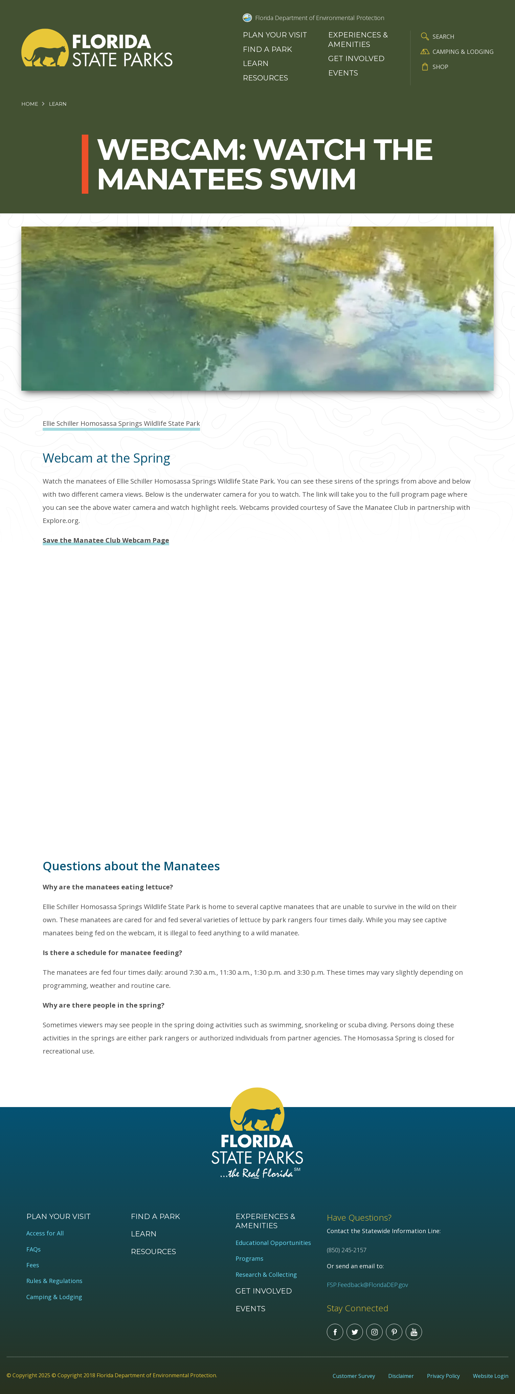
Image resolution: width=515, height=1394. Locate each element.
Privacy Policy (443, 1376)
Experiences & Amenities (358, 40)
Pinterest (394, 1332)
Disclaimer (401, 1376)
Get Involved (356, 58)
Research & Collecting (266, 1274)
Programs (249, 1258)
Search (443, 36)
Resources (265, 78)
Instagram (374, 1332)
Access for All (45, 1233)
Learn (256, 63)
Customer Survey (354, 1376)
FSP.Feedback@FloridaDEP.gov (367, 1285)
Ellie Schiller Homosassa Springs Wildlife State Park (121, 423)
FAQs (33, 1249)
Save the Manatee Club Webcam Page (106, 540)
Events (343, 73)
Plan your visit (275, 35)
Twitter (355, 1332)
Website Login (490, 1376)
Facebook (335, 1332)
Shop (440, 67)
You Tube (414, 1332)
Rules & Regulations (54, 1281)
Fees (32, 1265)
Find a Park (267, 49)
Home (29, 104)
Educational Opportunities (273, 1243)
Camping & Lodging (463, 51)
